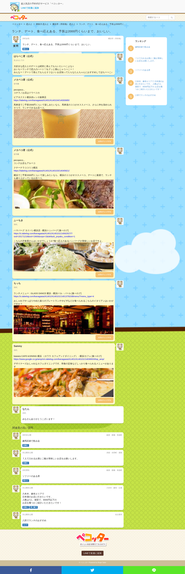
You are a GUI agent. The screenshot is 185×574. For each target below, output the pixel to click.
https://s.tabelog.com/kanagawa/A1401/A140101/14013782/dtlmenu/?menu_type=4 (54, 296)
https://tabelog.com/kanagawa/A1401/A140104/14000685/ (42, 100)
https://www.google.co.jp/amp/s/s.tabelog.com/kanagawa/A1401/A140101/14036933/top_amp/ (59, 359)
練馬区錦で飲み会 (142, 47)
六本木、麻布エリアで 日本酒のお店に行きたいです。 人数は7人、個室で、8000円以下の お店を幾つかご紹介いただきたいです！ (149, 85)
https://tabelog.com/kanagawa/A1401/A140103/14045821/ (42, 170)
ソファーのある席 (142, 70)
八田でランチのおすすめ (145, 95)
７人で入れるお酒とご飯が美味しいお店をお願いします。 (149, 59)
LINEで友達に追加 (30, 8)
